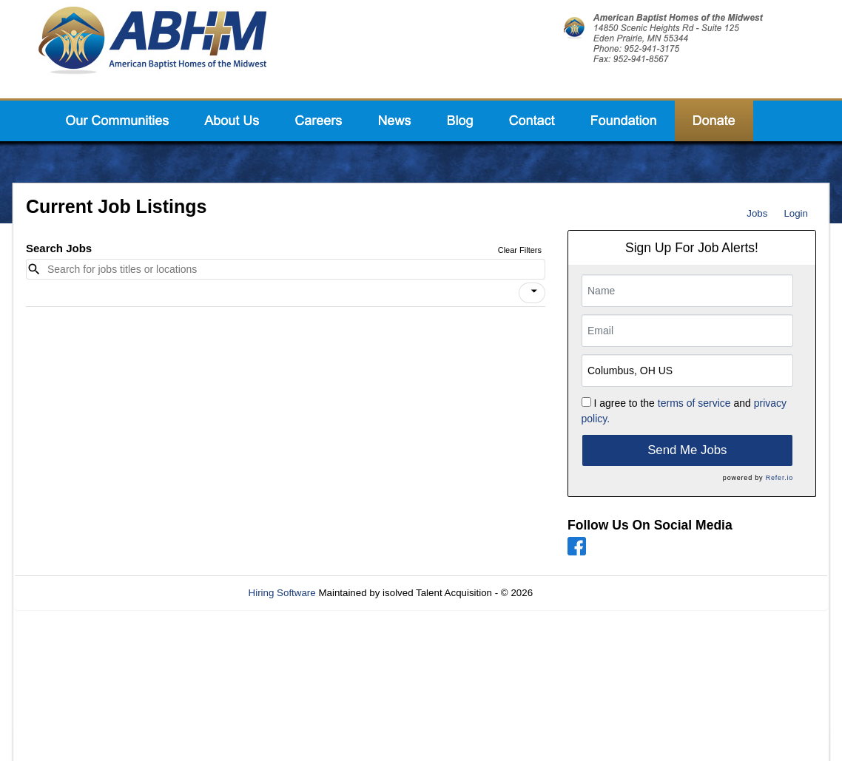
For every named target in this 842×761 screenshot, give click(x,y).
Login (796, 213)
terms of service (694, 403)
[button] (532, 293)
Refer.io (779, 477)
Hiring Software (282, 592)
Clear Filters (520, 250)
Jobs (757, 213)
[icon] (534, 291)
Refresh (576, 592)
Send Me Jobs (687, 450)
